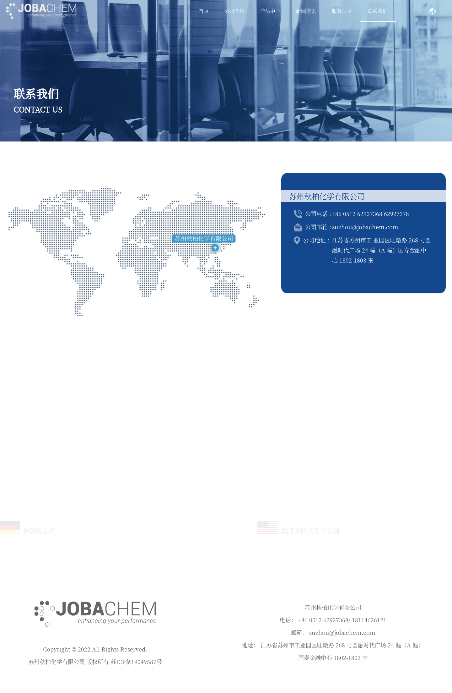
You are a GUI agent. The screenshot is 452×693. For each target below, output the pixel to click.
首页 (204, 10)
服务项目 (342, 10)
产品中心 (270, 10)
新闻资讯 (306, 10)
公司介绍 (234, 10)
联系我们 (378, 10)
